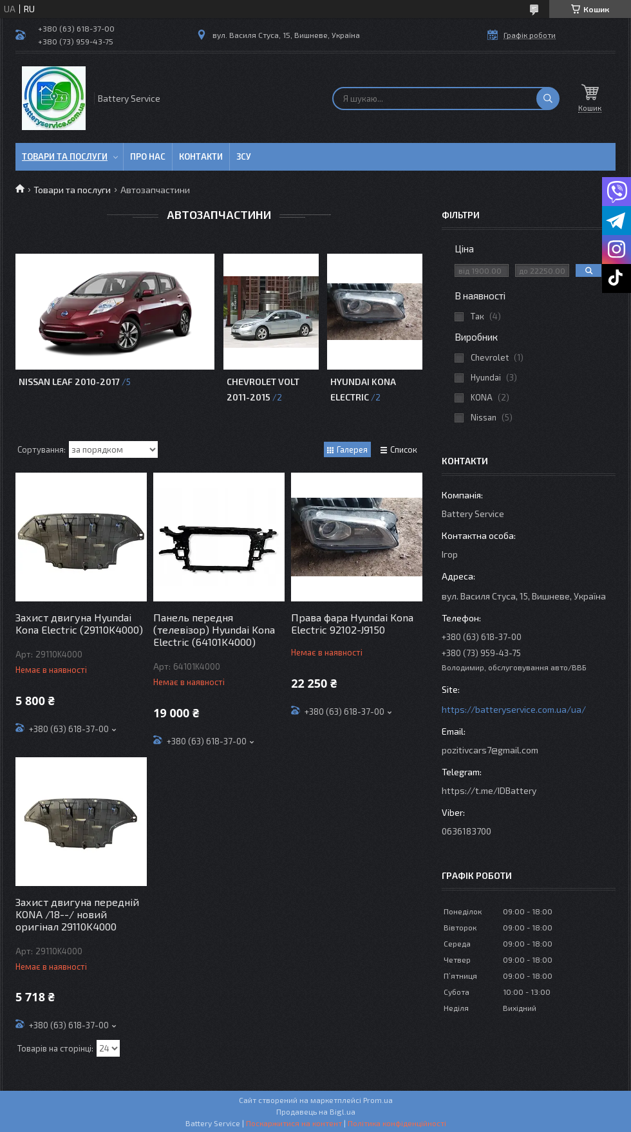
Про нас (147, 156)
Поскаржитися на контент (294, 1122)
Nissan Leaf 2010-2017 (69, 381)
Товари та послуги (65, 156)
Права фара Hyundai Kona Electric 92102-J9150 (352, 623)
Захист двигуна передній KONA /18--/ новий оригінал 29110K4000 (77, 914)
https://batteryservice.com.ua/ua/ (514, 709)
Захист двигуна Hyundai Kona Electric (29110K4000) (79, 623)
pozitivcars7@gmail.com (490, 749)
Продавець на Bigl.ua (315, 1111)
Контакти (201, 156)
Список (403, 449)
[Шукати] (548, 98)
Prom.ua (378, 1099)
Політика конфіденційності (397, 1122)
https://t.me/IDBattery (489, 790)
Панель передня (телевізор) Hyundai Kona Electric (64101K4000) (214, 629)
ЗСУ (243, 156)
